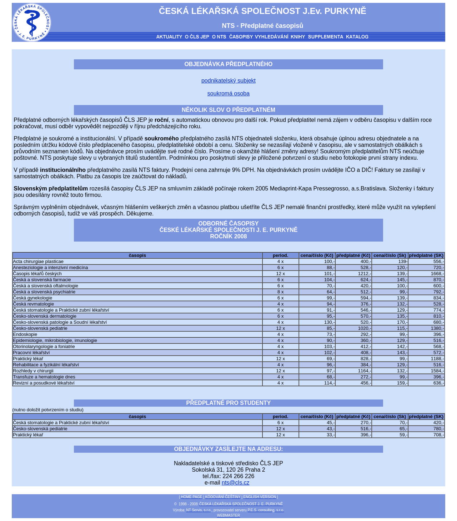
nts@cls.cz (236, 483)
